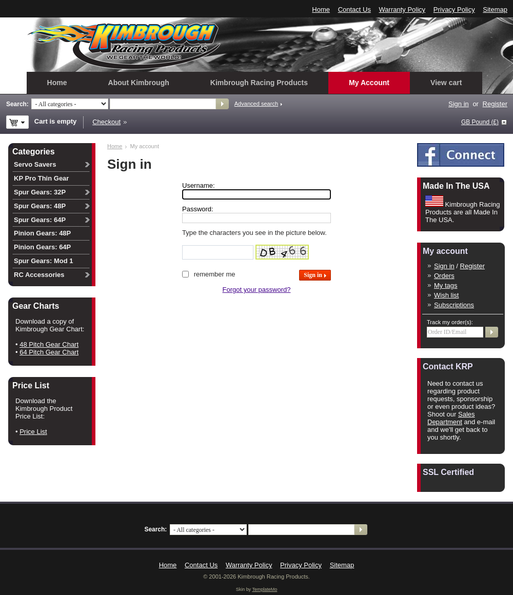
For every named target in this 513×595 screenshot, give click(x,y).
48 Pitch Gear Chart (48, 344)
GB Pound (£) (480, 122)
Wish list (446, 295)
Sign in (458, 104)
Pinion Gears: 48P (42, 233)
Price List (33, 431)
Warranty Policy (402, 9)
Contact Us (354, 9)
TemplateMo (264, 589)
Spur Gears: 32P (40, 192)
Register (495, 104)
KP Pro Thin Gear (41, 178)
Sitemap (495, 9)
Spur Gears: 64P (40, 220)
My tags (446, 285)
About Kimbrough (138, 82)
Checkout (106, 122)
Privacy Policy (454, 9)
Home (321, 9)
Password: (197, 209)
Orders (444, 276)
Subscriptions (454, 305)
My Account (369, 82)
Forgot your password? (257, 289)
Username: (198, 185)
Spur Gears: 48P (40, 206)
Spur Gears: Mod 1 (43, 261)
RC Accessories (39, 275)
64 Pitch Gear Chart (48, 352)
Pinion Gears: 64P (42, 247)
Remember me (214, 274)
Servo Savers (35, 164)
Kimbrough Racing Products (259, 82)
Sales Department (451, 418)
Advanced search (256, 104)
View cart (446, 82)
